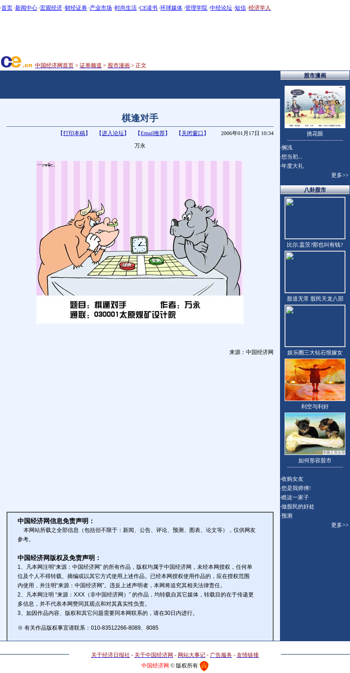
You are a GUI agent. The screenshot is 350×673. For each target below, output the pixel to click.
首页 (6, 8)
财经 (70, 8)
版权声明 (140, 576)
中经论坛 (221, 8)
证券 (81, 8)
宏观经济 (51, 8)
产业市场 (101, 8)
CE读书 (149, 8)
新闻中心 (26, 8)
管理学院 (196, 8)
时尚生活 (126, 8)
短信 (240, 8)
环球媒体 (171, 8)
